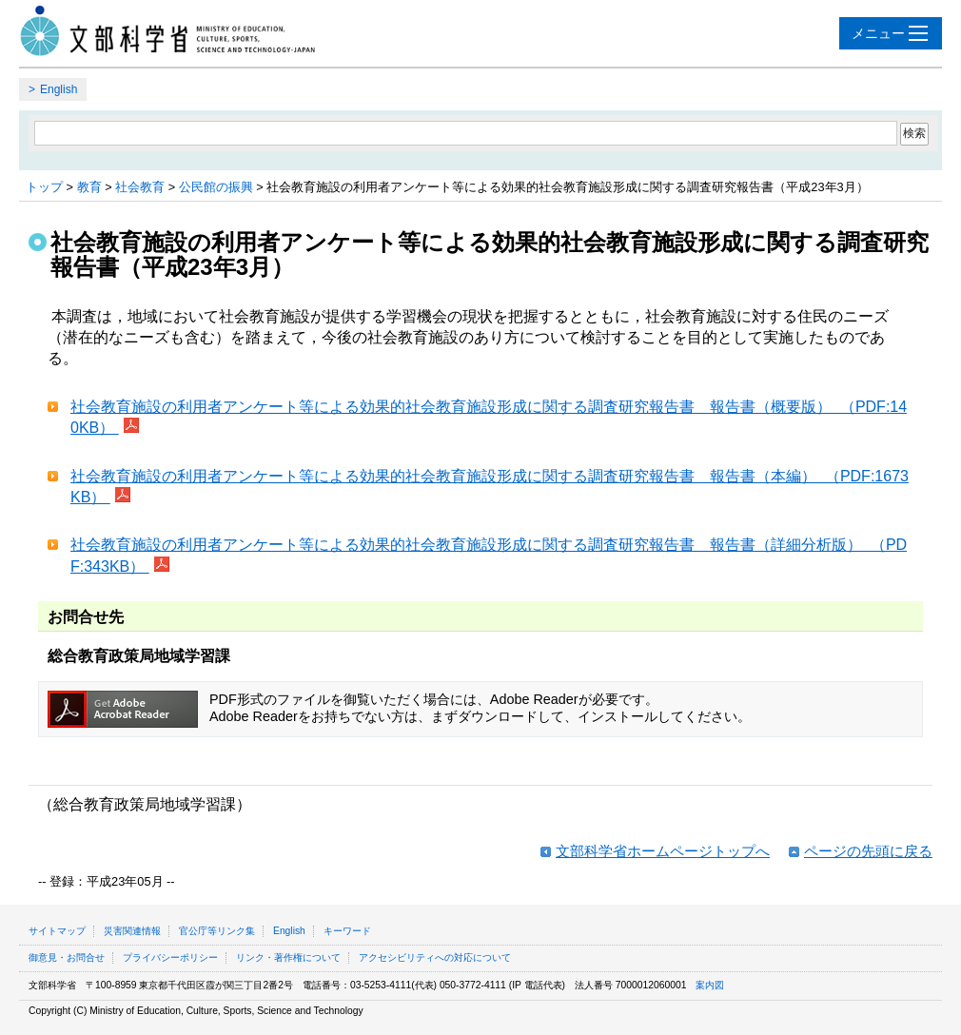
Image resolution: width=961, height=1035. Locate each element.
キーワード (347, 931)
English (58, 89)
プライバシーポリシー (170, 957)
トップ (44, 187)
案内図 (710, 985)
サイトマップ (57, 931)
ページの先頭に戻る (868, 851)
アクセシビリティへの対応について (435, 957)
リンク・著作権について (288, 957)
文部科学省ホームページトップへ (663, 851)
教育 (89, 187)
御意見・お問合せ (67, 957)
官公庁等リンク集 (217, 931)
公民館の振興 (216, 187)
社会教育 (140, 187)
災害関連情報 (132, 931)
